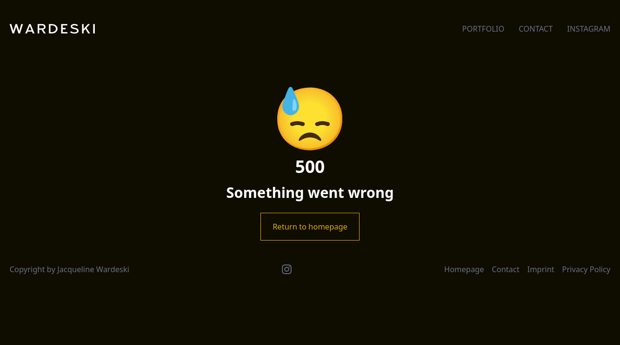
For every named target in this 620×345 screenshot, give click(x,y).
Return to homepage (309, 226)
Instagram (588, 28)
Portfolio (483, 28)
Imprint (540, 269)
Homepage (464, 269)
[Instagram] (287, 269)
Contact (535, 28)
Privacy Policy (586, 269)
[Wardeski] (52, 28)
